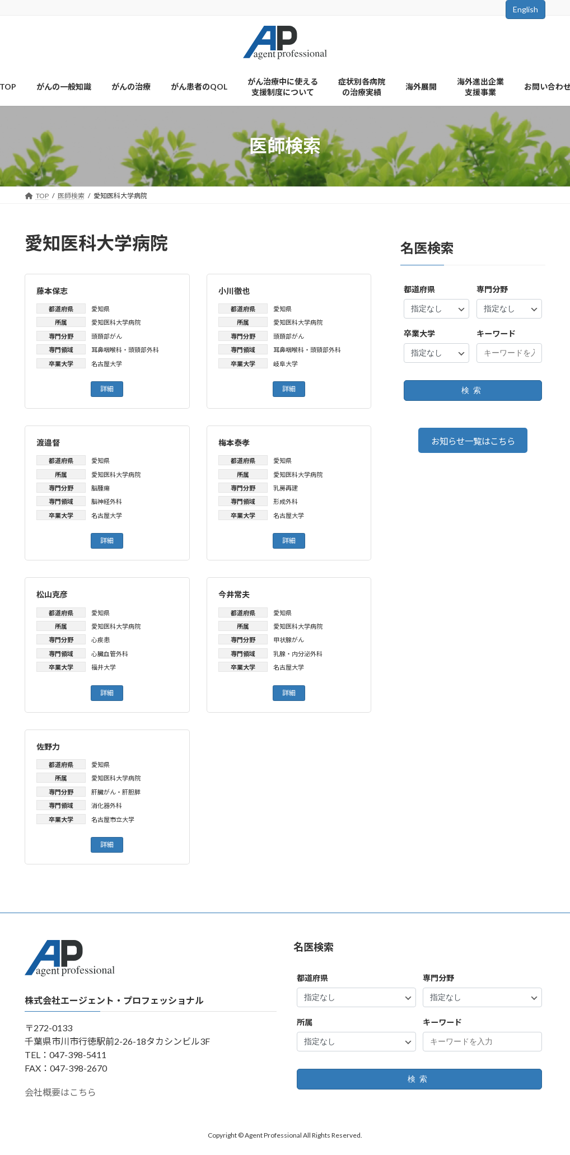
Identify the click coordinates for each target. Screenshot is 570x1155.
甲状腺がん (288, 639)
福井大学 (103, 667)
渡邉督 (48, 442)
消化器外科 (106, 805)
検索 (472, 390)
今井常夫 (234, 594)
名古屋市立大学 (112, 819)
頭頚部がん (106, 336)
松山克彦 (52, 594)
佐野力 (48, 746)
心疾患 (100, 639)
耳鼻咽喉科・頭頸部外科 (125, 349)
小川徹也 (234, 291)
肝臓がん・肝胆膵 (116, 792)
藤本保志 (52, 291)
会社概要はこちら (60, 1092)
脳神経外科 (106, 501)
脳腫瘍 (100, 488)
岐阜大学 (285, 363)
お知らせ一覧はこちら (472, 441)
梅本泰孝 (234, 442)
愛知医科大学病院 (116, 322)
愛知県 (100, 308)
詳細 (107, 389)
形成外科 (285, 501)
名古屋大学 (106, 363)
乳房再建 (285, 488)
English (525, 9)
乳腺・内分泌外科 (298, 653)
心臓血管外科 (109, 653)
